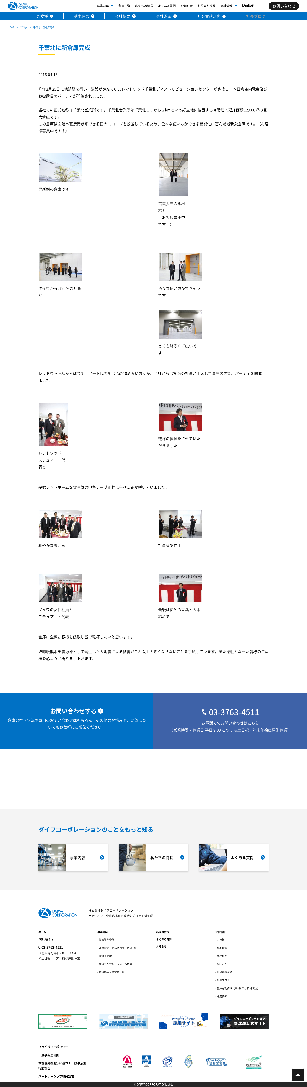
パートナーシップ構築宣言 (56, 1076)
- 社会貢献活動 (223, 972)
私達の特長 (162, 932)
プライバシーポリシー (53, 1047)
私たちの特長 (144, 6)
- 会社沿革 (221, 964)
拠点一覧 (124, 6)
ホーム (42, 932)
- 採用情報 (221, 996)
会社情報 (226, 6)
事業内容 (103, 6)
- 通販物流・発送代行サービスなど (117, 947)
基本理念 (81, 16)
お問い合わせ (46, 939)
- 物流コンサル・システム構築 (114, 964)
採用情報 (248, 6)
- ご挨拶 (219, 939)
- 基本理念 (221, 947)
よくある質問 (167, 6)
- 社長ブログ (222, 980)
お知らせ (187, 6)
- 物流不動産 (104, 956)
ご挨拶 (42, 16)
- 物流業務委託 (105, 939)
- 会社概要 (221, 956)
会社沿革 (163, 16)
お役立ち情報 (207, 6)
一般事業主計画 (48, 1055)
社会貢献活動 (208, 16)
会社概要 (122, 16)
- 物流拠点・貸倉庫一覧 (111, 972)
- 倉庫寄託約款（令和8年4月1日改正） (237, 988)
